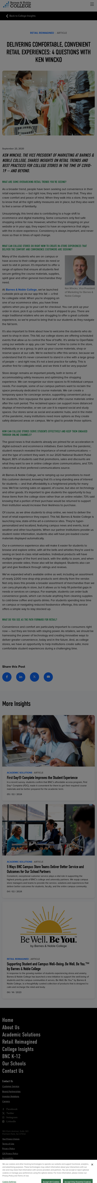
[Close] (92, 1170)
